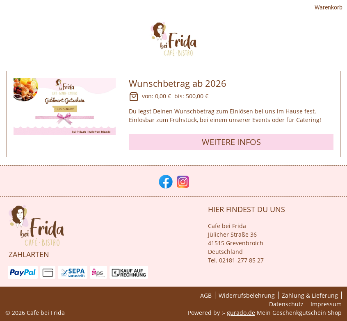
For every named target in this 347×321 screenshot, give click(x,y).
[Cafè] (335, 42)
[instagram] (182, 181)
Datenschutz (286, 304)
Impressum (326, 304)
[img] (32, 42)
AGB (206, 295)
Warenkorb (327, 9)
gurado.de (241, 312)
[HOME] (265, 42)
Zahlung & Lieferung (310, 295)
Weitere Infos (231, 143)
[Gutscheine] (301, 42)
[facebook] (165, 181)
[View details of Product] (173, 115)
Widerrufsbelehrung (247, 295)
